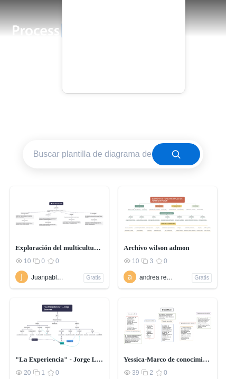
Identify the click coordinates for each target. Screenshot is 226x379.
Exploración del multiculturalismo (59, 248)
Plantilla (123, 22)
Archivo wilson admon (157, 248)
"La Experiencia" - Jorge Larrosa (59, 359)
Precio (124, 37)
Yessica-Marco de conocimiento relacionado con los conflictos (168, 359)
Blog (123, 52)
